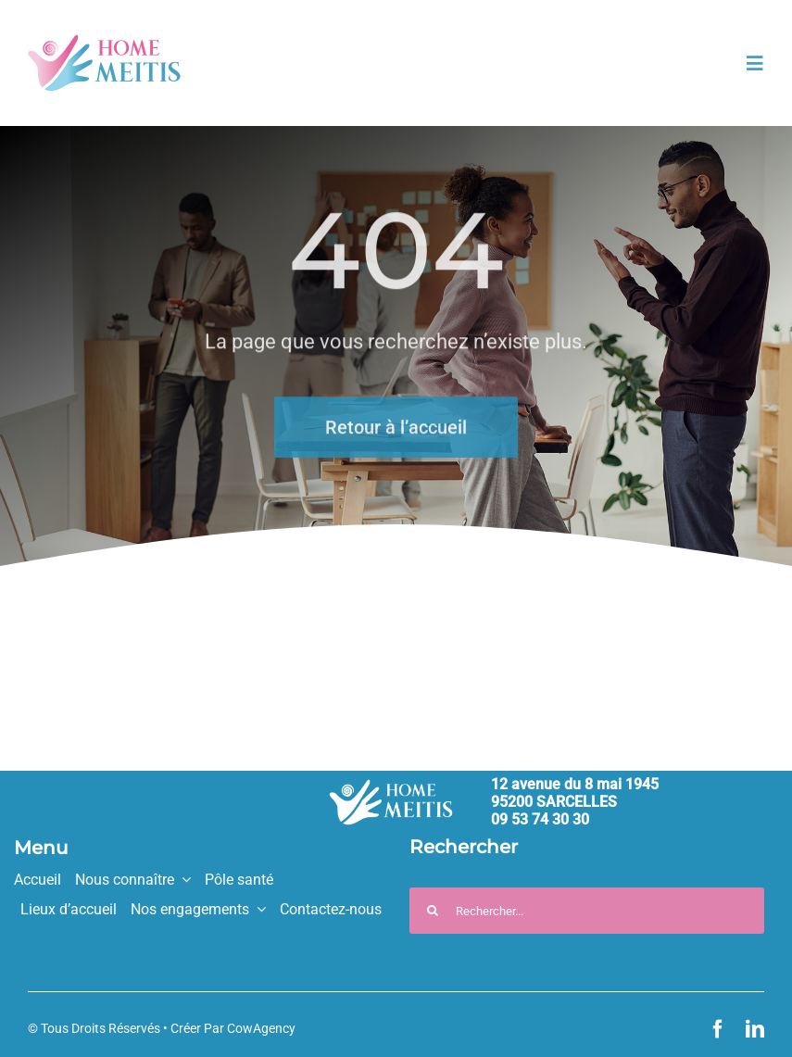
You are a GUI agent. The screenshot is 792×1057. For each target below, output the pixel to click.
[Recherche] (432, 910)
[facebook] (718, 1029)
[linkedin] (755, 1029)
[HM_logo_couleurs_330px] (104, 42)
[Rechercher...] (586, 910)
